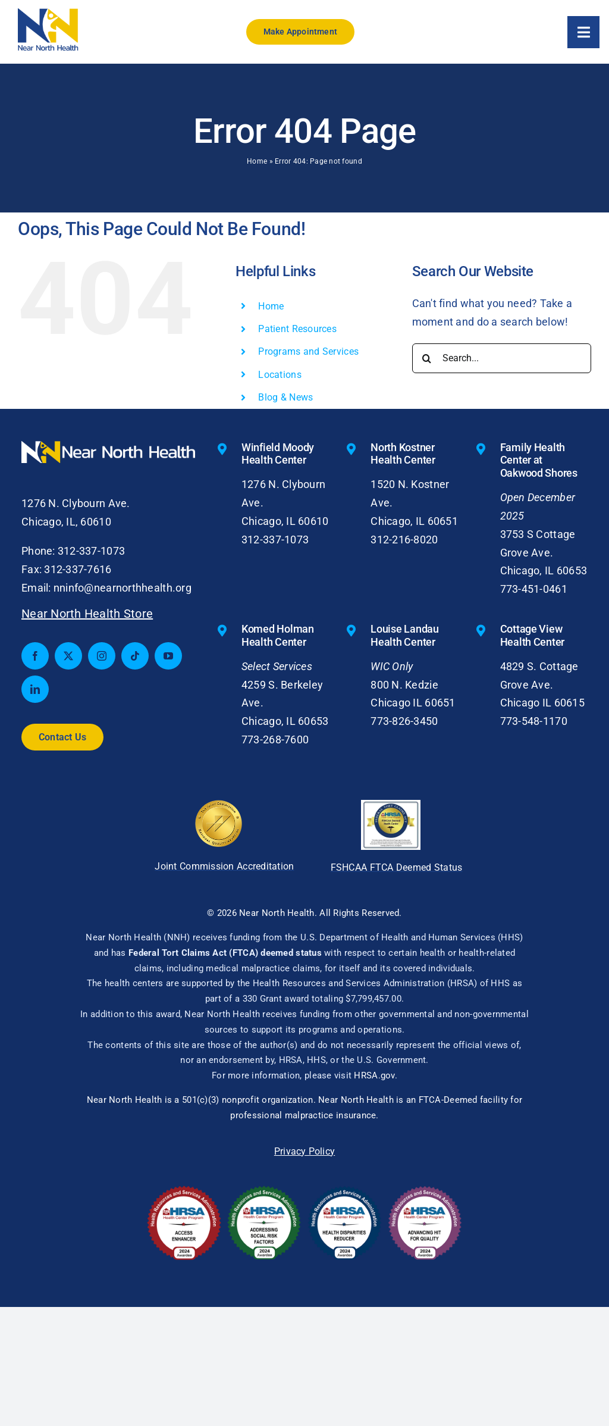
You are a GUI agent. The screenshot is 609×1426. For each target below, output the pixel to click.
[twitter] (68, 656)
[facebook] (35, 656)
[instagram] (101, 656)
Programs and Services (308, 351)
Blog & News (285, 397)
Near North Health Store (87, 613)
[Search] (427, 358)
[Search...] (501, 358)
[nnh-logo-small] (48, 13)
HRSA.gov (374, 1075)
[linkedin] (35, 689)
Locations (279, 374)
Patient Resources (297, 328)
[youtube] (168, 656)
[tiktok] (135, 656)
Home (257, 161)
